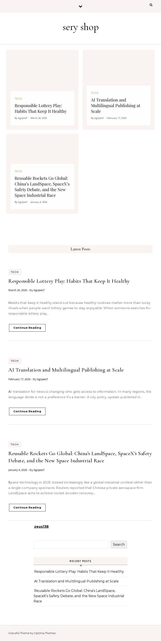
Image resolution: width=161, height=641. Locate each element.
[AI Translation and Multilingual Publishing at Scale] (119, 90)
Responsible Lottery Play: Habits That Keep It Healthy (69, 281)
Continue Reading (27, 327)
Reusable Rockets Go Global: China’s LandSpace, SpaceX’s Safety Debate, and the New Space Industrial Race (79, 596)
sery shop (80, 27)
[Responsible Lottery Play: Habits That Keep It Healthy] (42, 90)
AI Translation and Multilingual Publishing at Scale (66, 369)
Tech (15, 272)
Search (119, 544)
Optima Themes (45, 633)
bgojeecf (39, 290)
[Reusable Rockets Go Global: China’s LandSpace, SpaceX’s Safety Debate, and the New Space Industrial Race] (42, 174)
